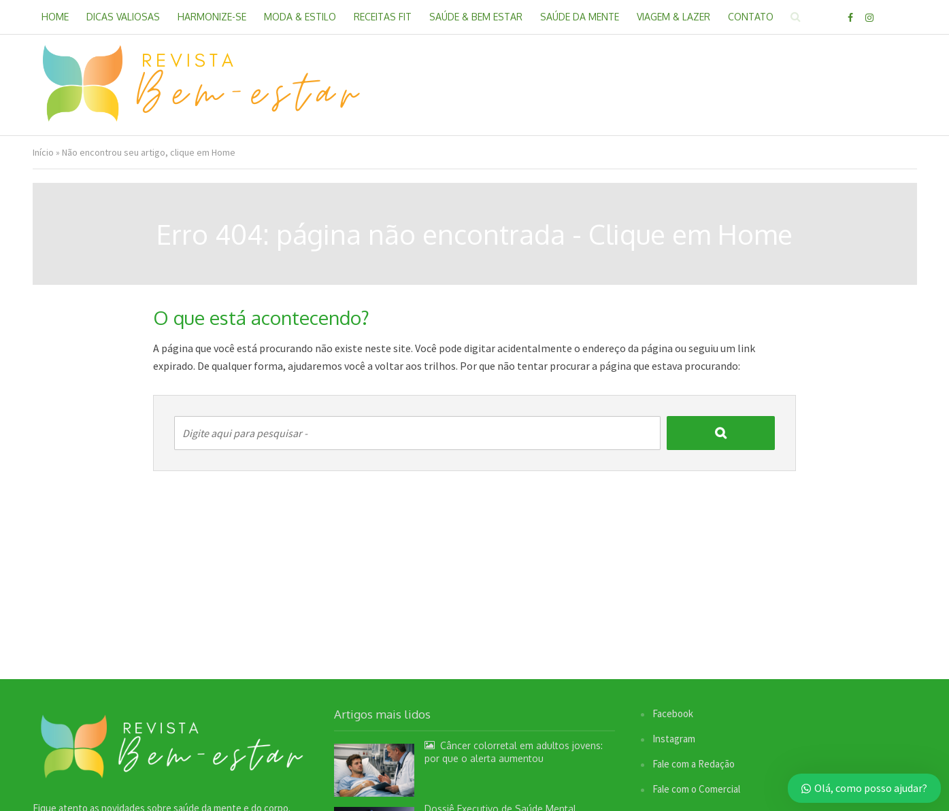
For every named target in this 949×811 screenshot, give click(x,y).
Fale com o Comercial (696, 788)
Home (55, 16)
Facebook (672, 713)
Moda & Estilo (300, 16)
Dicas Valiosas (123, 16)
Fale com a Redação (693, 763)
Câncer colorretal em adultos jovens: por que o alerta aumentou (513, 752)
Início (43, 152)
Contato (750, 16)
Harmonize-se (212, 16)
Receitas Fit (383, 16)
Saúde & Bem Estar (475, 16)
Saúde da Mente (579, 16)
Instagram (673, 738)
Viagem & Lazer (673, 16)
